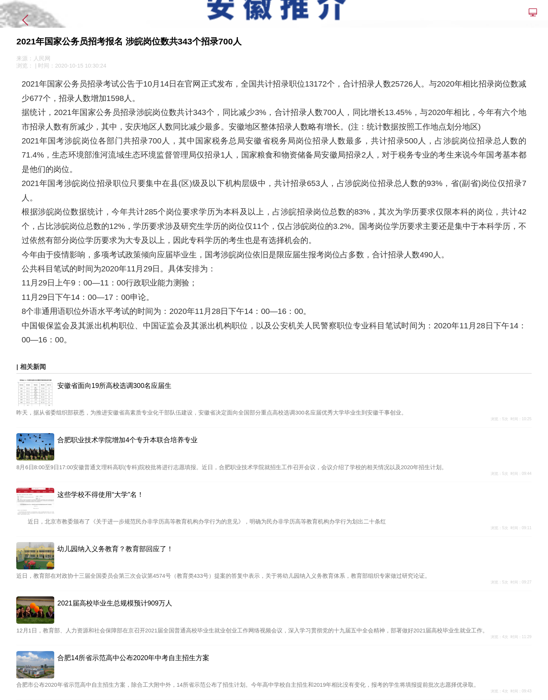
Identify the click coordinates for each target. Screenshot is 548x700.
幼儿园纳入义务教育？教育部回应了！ (115, 549)
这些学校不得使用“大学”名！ (100, 494)
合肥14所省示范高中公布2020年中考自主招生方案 (133, 658)
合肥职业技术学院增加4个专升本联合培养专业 (127, 440)
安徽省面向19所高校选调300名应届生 (114, 385)
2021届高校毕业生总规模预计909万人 (114, 603)
